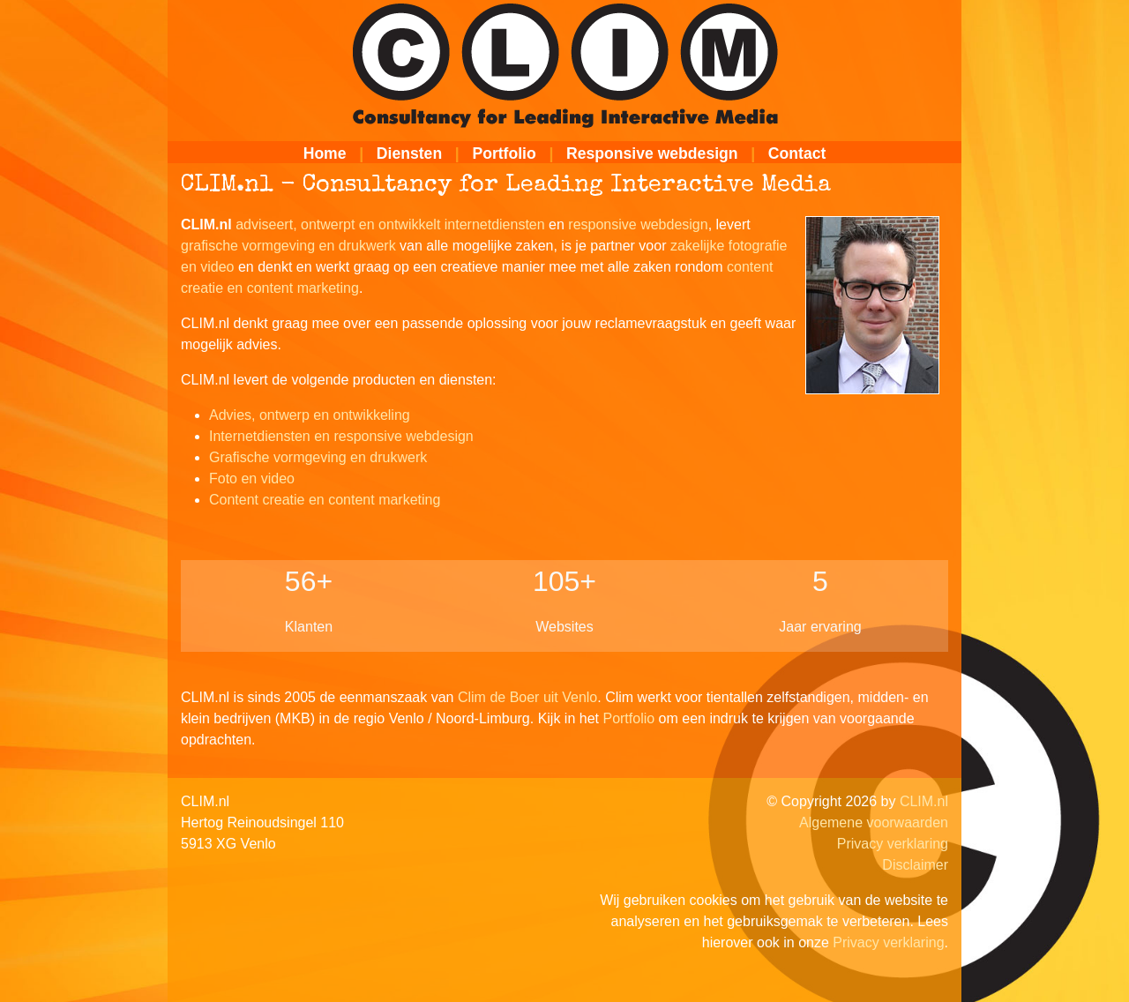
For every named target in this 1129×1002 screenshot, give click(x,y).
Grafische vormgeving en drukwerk (318, 457)
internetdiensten (495, 224)
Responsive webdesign (652, 153)
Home (325, 153)
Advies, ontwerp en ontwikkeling (309, 415)
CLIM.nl (924, 801)
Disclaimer (915, 864)
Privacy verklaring (892, 843)
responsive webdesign (637, 224)
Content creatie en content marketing (324, 499)
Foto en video (252, 478)
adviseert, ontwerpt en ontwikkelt (338, 224)
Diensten (409, 153)
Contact (797, 153)
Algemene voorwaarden (873, 822)
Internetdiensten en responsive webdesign (341, 436)
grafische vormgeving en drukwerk (288, 245)
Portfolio (503, 153)
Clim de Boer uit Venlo (527, 697)
